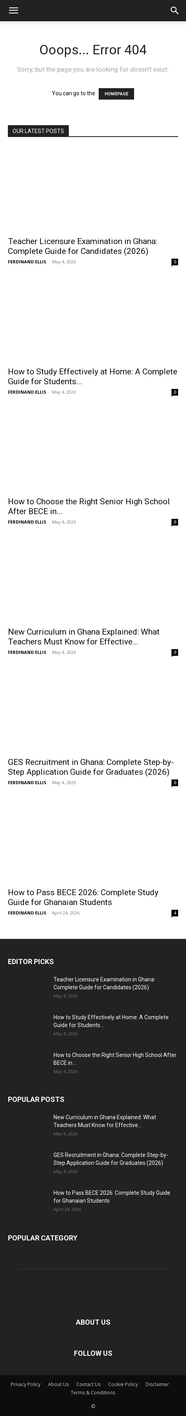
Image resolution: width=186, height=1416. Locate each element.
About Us (58, 1384)
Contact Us (88, 1384)
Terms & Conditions (93, 1392)
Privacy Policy (26, 1384)
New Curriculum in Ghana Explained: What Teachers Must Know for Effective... (84, 636)
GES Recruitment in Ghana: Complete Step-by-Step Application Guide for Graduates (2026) (91, 767)
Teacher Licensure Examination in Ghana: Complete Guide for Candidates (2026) (82, 246)
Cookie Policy (123, 1384)
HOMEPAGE (116, 93)
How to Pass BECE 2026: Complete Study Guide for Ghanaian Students (83, 897)
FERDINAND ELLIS (27, 262)
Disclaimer (157, 1384)
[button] (13, 10)
